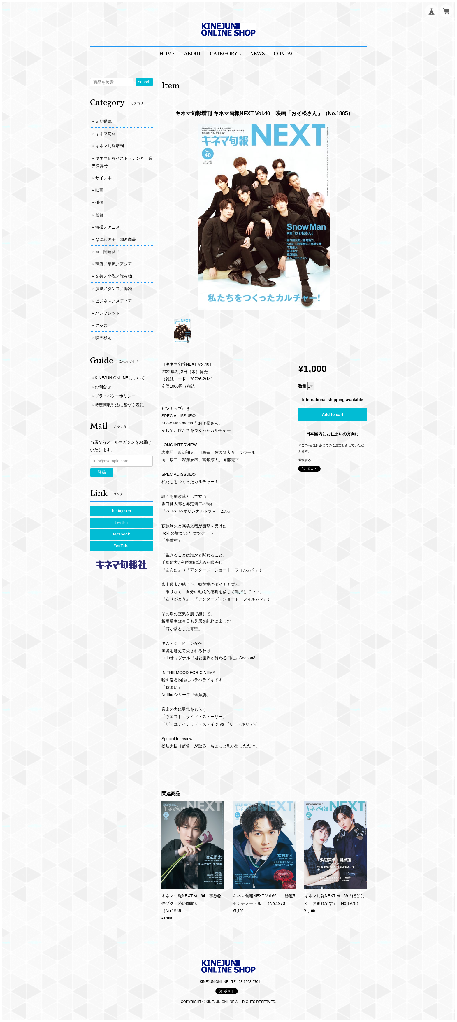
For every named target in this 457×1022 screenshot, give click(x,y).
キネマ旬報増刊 (109, 145)
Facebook (121, 534)
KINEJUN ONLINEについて (120, 377)
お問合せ (103, 386)
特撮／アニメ (107, 227)
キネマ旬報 (105, 133)
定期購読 (103, 121)
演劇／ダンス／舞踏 (113, 288)
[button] (225, 54)
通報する (304, 460)
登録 (102, 472)
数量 (302, 386)
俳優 (99, 202)
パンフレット (107, 313)
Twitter (121, 523)
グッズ (101, 325)
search (144, 82)
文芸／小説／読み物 (113, 276)
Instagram (121, 511)
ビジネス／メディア (113, 300)
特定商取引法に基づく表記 (119, 405)
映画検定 (103, 337)
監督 (99, 215)
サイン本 (103, 177)
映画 (99, 190)
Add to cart (332, 414)
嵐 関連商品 (107, 251)
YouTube (121, 546)
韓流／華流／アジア (113, 263)
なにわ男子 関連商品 (115, 239)
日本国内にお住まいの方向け (332, 433)
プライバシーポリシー (115, 396)
